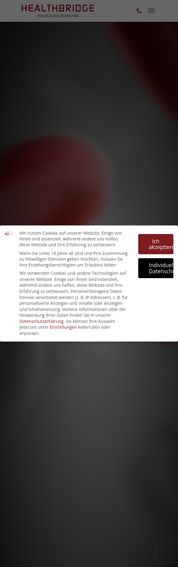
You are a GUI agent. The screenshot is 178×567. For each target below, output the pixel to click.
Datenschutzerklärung (42, 321)
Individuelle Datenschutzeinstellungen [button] (161, 268)
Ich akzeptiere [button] (161, 244)
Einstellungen (63, 327)
